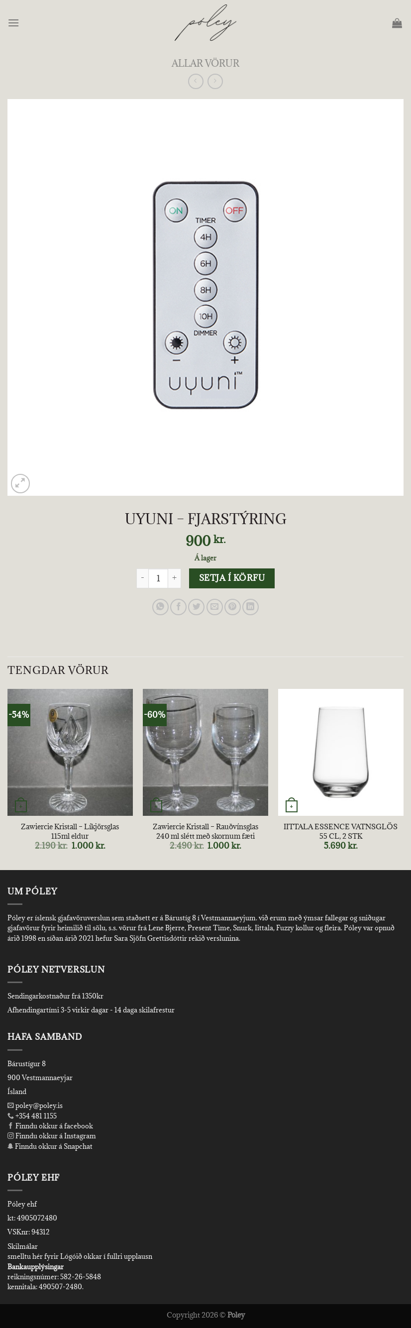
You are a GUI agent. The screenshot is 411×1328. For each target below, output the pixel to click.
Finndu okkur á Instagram (51, 1135)
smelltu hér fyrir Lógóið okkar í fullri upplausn (79, 1256)
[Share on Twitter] (196, 607)
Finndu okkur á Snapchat (50, 1146)
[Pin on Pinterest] (232, 607)
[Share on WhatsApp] (160, 607)
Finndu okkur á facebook (50, 1125)
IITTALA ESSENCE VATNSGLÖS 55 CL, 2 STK (341, 831)
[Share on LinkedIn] (250, 607)
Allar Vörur (205, 63)
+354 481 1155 (35, 1115)
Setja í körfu (232, 577)
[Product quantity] (158, 578)
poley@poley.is (35, 1105)
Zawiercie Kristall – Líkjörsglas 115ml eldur (70, 831)
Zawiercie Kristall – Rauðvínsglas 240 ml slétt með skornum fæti (205, 831)
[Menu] (14, 22)
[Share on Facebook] (178, 607)
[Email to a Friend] (214, 607)
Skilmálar (22, 1246)
